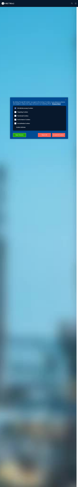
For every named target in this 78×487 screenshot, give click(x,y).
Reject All (44, 135)
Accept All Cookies (58, 135)
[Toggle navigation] (75, 3)
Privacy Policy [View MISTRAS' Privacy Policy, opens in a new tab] (56, 104)
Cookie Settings (21, 127)
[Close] (66, 100)
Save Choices (19, 135)
